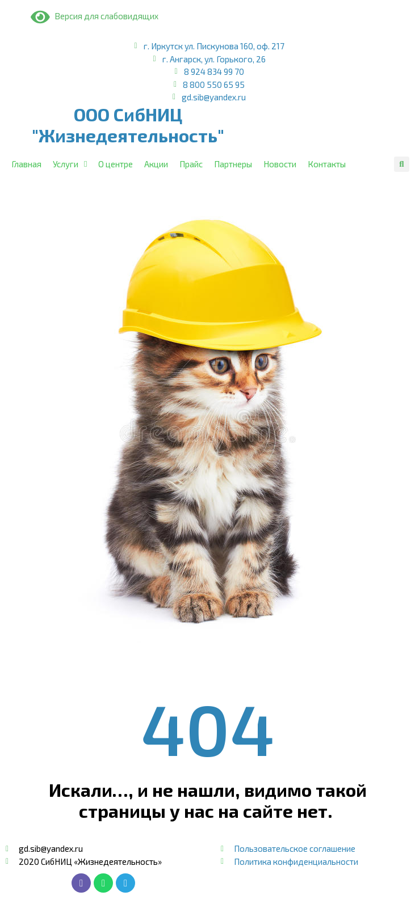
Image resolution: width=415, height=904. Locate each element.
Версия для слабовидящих (94, 16)
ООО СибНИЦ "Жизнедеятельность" (128, 125)
